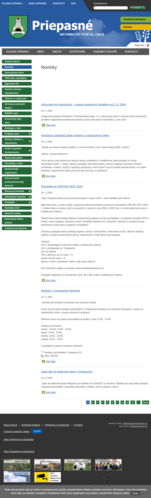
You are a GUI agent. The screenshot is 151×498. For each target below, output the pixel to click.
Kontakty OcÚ (12, 208)
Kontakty (59, 3)
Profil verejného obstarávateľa (13, 150)
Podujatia (10, 202)
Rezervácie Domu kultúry (14, 221)
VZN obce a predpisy (16, 78)
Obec (40, 51)
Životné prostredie (14, 191)
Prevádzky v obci (14, 163)
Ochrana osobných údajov (15, 106)
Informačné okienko (15, 196)
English (140, 45)
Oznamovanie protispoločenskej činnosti (14, 182)
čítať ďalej (50, 125)
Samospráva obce (14, 72)
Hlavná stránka (12, 3)
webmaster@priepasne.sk (135, 423)
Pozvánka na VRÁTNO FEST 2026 (62, 186)
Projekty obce (12, 133)
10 (133, 402)
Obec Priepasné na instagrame (19, 451)
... (138, 402)
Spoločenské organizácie (11, 171)
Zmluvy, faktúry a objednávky (14, 141)
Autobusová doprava (16, 228)
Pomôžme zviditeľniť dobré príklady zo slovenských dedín (75, 135)
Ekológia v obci (13, 128)
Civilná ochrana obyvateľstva (13, 91)
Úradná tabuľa (12, 61)
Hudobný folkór (105, 51)
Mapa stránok (38, 3)
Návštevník (77, 51)
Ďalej (145, 402)
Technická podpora (31, 425)
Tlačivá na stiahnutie (16, 98)
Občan (56, 51)
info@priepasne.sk (138, 426)
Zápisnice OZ (12, 83)
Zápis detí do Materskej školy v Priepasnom (67, 371)
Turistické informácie (134, 19)
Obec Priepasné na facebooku (19, 439)
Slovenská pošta (13, 158)
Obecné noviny (13, 213)
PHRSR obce (11, 113)
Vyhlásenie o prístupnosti (57, 425)
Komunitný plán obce (13, 121)
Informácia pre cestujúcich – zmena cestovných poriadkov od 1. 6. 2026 (83, 104)
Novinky (127, 27)
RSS (73, 3)
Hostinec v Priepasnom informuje (60, 290)
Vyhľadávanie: (100, 3)
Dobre (135, 493)
